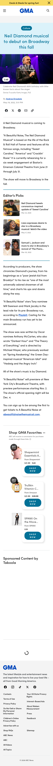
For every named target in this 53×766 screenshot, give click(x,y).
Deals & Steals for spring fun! (24, 2)
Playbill (23, 315)
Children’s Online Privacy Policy (11, 719)
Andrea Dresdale (14, 98)
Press (29, 713)
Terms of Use (9, 698)
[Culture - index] (26, 28)
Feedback (31, 718)
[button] (4, 10)
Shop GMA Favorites (25, 432)
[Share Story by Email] (25, 110)
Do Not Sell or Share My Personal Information (12, 711)
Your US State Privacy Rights (36, 695)
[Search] (48, 10)
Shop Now (32, 469)
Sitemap (30, 730)
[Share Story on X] (12, 110)
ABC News (8, 735)
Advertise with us (11, 725)
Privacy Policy (9, 703)
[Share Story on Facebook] (6, 110)
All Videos (7, 744)
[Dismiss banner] (49, 3)
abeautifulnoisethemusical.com (21, 414)
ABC (5, 740)
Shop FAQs (8, 730)
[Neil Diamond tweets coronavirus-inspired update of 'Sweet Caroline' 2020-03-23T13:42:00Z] (26, 208)
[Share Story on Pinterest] (19, 110)
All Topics (7, 749)
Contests (7, 694)
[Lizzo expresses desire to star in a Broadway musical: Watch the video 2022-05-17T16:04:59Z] (26, 227)
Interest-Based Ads (36, 701)
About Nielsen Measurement (33, 707)
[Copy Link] (32, 110)
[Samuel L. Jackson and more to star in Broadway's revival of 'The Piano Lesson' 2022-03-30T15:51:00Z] (26, 247)
